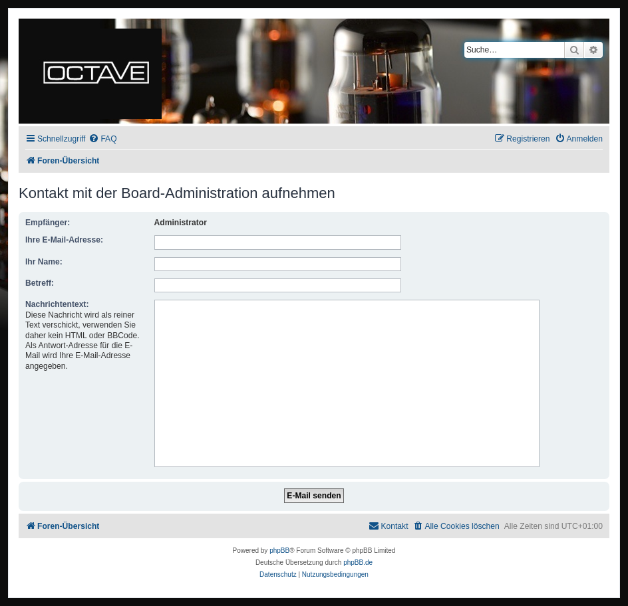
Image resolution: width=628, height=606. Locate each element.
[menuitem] (102, 139)
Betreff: (39, 283)
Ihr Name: (44, 261)
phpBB (279, 550)
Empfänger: (47, 222)
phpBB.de (358, 562)
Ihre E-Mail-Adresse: (64, 240)
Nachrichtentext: (56, 304)
